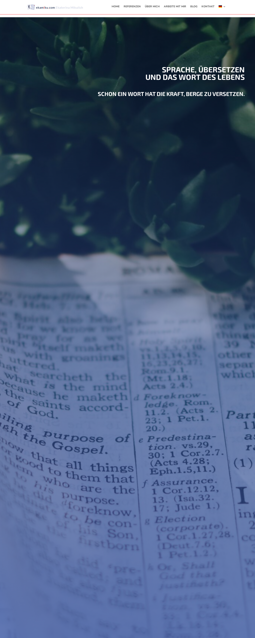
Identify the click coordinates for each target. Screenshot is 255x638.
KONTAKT (208, 6)
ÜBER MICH (152, 6)
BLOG (193, 6)
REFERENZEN (132, 6)
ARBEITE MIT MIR (175, 6)
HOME (116, 6)
